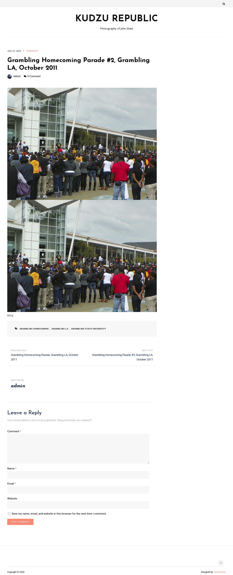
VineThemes (220, 569)
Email (11, 481)
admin (17, 76)
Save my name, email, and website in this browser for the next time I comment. (59, 511)
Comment (14, 431)
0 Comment (34, 76)
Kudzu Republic (116, 19)
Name (11, 467)
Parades (32, 50)
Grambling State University (84, 329)
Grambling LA (57, 329)
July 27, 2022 (14, 51)
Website (12, 496)
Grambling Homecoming (33, 329)
